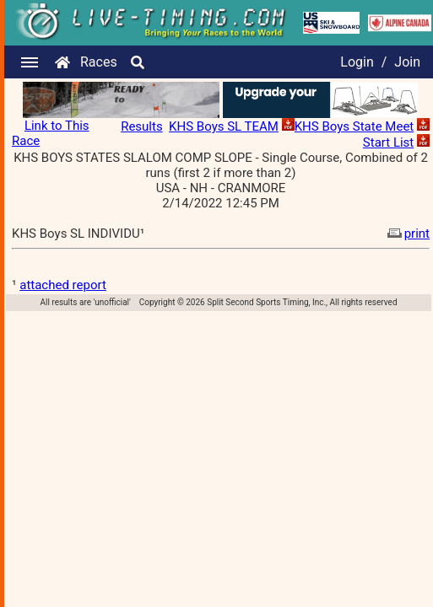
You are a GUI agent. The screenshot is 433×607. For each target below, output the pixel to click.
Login (356, 62)
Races (98, 62)
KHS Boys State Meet (354, 126)
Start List (388, 142)
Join (407, 62)
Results (142, 126)
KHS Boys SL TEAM (224, 126)
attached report (62, 285)
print (407, 233)
